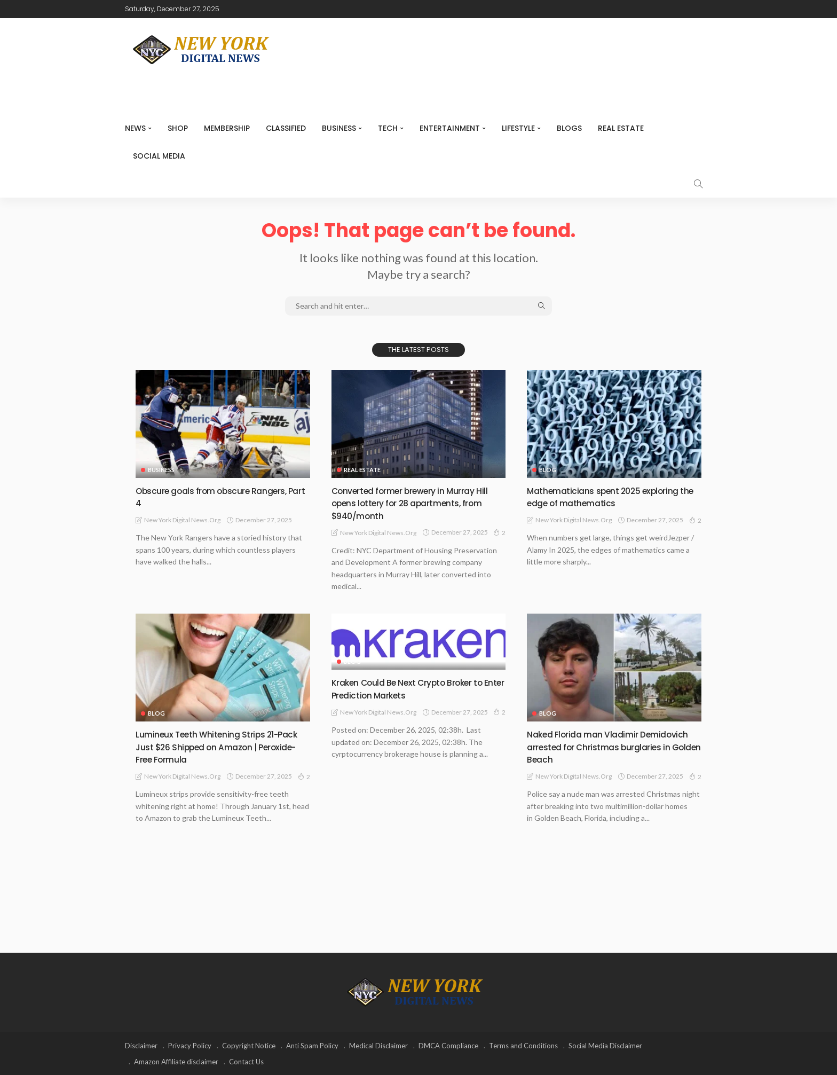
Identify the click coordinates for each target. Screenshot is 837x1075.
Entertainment (450, 128)
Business (339, 128)
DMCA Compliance (448, 1045)
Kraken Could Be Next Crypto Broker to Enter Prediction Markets (416, 688)
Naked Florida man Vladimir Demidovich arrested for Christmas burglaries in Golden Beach (605, 746)
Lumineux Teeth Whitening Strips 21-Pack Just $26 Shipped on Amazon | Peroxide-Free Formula (215, 746)
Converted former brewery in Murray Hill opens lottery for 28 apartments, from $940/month (418, 503)
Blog (547, 470)
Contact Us (246, 1061)
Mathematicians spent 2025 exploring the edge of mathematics (610, 496)
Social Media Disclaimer (605, 1045)
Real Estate (621, 128)
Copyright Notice (248, 1045)
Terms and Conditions (523, 1045)
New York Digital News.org (182, 520)
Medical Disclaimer (378, 1045)
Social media (159, 156)
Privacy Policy (189, 1045)
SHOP (178, 128)
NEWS (135, 128)
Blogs (569, 128)
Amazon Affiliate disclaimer (176, 1061)
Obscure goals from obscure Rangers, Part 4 (220, 496)
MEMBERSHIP (227, 128)
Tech (388, 128)
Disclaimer (141, 1045)
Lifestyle (518, 128)
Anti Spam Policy (312, 1045)
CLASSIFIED (286, 128)
